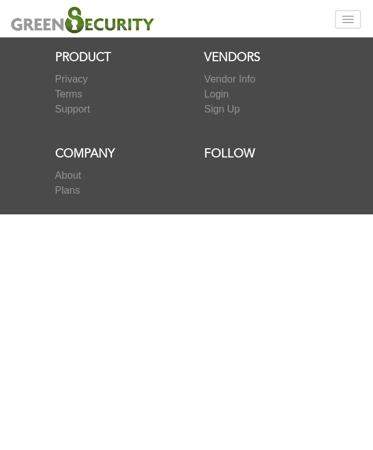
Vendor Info (229, 79)
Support (72, 109)
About (68, 175)
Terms (69, 94)
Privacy (71, 79)
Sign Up (222, 109)
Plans (67, 190)
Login (216, 94)
